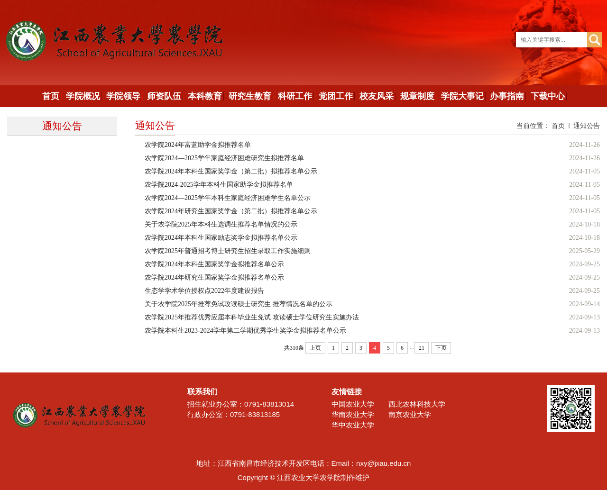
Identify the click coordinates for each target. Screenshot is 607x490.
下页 (441, 348)
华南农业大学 (352, 414)
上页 (315, 348)
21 (421, 348)
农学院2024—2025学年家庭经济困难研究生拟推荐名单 (224, 158)
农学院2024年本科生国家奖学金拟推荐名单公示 (214, 264)
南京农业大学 (409, 414)
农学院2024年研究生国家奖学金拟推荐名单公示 (214, 277)
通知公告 (586, 125)
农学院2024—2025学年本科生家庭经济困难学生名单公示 (228, 197)
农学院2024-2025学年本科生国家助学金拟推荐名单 (219, 184)
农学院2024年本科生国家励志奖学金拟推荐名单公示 (221, 237)
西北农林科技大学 (416, 404)
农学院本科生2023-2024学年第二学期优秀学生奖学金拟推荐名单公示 (245, 330)
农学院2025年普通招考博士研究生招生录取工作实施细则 (228, 250)
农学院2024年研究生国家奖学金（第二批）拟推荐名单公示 (231, 211)
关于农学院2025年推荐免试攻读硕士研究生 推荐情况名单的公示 (238, 304)
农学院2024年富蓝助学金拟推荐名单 (198, 144)
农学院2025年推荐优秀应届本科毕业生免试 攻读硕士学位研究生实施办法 (252, 317)
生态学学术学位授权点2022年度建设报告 (204, 290)
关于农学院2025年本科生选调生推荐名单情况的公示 (221, 224)
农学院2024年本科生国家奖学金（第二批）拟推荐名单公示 (231, 171)
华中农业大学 (352, 425)
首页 (558, 125)
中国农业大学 (352, 404)
